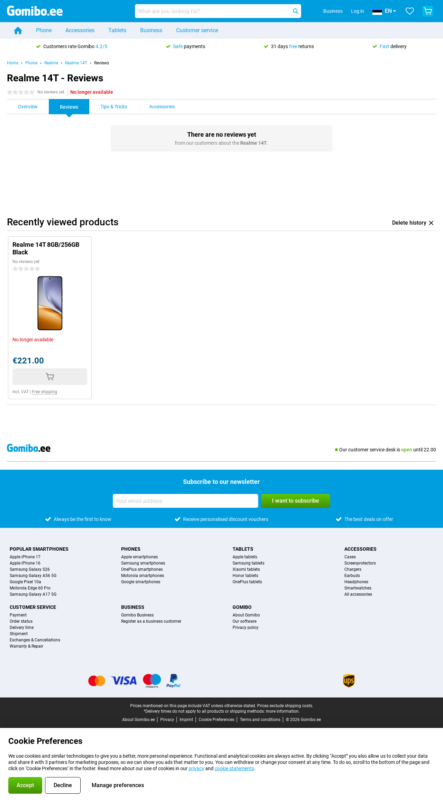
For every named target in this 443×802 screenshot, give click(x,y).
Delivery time (22, 627)
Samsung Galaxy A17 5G (33, 594)
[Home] (18, 30)
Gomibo (242, 607)
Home (12, 63)
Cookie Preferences (216, 719)
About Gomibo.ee (138, 719)
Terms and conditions (260, 719)
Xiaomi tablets (246, 569)
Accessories (79, 30)
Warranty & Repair (26, 646)
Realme (51, 63)
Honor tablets (245, 575)
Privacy (167, 719)
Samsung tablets (248, 563)
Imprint (186, 719)
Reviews (101, 63)
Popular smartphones (39, 549)
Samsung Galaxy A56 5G (33, 575)
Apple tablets (245, 557)
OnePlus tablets (247, 581)
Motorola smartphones (142, 575)
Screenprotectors (360, 563)
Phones (131, 549)
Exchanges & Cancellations (35, 640)
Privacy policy (246, 627)
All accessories (358, 594)
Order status (21, 621)
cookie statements (234, 768)
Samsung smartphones (143, 563)
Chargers (352, 569)
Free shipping (44, 391)
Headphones (356, 581)
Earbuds (352, 575)
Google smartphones (140, 581)
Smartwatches (357, 588)
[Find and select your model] (218, 11)
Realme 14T (76, 63)
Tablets (117, 30)
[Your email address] (185, 501)
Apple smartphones (139, 557)
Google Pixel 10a (25, 581)
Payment (18, 615)
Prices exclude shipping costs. (285, 705)
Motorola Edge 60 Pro (30, 588)
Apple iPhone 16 (25, 563)
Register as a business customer (151, 621)
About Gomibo (246, 615)
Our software (244, 621)
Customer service (197, 30)
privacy (196, 768)
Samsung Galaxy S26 (30, 569)
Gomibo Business (137, 615)
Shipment (19, 633)
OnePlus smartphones (142, 569)
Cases (350, 557)
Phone (44, 30)
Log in (357, 11)
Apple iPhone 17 (25, 557)
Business (151, 30)
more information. (283, 711)
